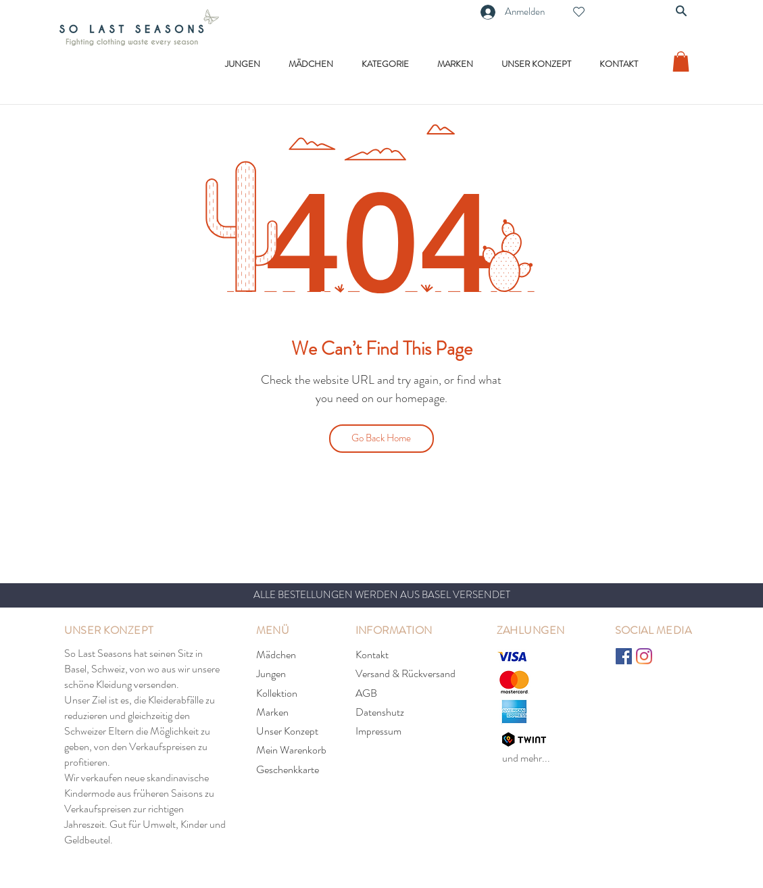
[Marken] (304, 712)
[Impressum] (403, 731)
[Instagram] (644, 656)
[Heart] (579, 12)
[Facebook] (624, 656)
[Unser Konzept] (304, 731)
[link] (680, 61)
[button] (242, 64)
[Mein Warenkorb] (304, 750)
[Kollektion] (304, 693)
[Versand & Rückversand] (407, 673)
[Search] (681, 11)
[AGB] (403, 693)
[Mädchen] (304, 654)
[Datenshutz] (403, 712)
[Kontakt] (403, 654)
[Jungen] (304, 673)
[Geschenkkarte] (304, 769)
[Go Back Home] (381, 438)
